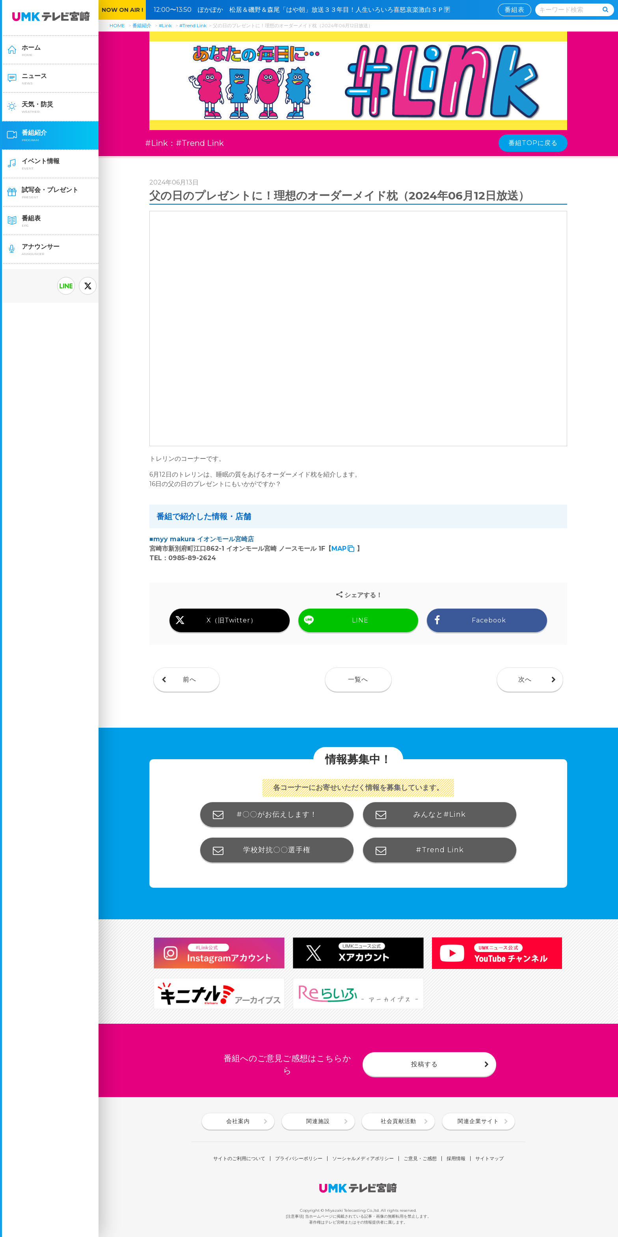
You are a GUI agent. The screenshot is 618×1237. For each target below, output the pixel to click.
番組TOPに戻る (533, 143)
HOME (117, 25)
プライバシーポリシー (298, 1158)
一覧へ (358, 679)
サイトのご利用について (239, 1158)
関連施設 (318, 1121)
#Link (165, 25)
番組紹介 (141, 25)
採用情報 (456, 1158)
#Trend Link (193, 25)
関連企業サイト (478, 1121)
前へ (189, 679)
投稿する (424, 1064)
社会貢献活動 (398, 1121)
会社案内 (238, 1121)
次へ (525, 679)
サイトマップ (489, 1158)
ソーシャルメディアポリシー (363, 1158)
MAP (338, 548)
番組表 (514, 9)
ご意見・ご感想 (420, 1158)
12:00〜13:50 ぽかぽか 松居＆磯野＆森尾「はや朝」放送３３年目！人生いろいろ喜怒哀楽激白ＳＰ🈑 (305, 9)
